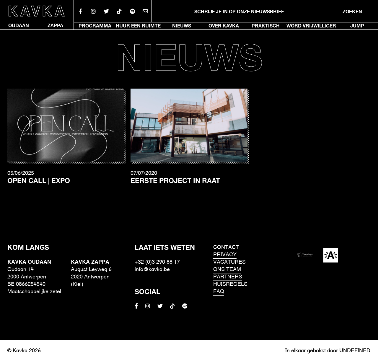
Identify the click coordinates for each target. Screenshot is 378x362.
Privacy (225, 254)
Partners (227, 277)
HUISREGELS (230, 284)
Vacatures (229, 262)
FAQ (218, 291)
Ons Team (227, 269)
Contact (226, 247)
